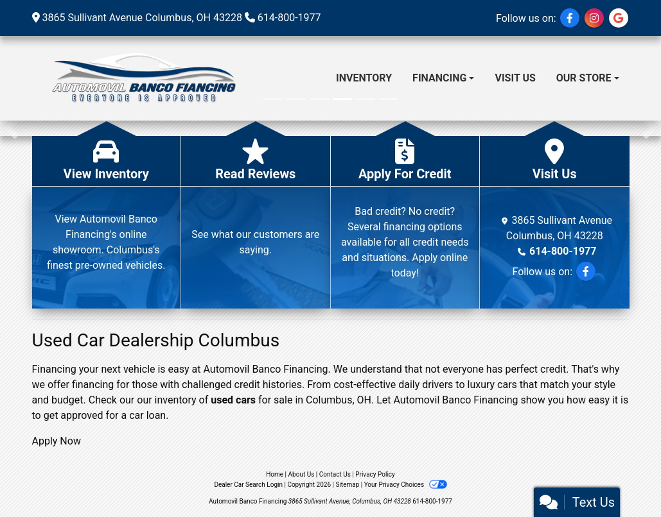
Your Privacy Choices (405, 484)
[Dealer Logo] (142, 78)
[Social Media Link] (594, 18)
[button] (11, 128)
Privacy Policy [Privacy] (375, 474)
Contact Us (335, 474)
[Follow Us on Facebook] (569, 18)
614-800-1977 (289, 18)
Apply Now (56, 441)
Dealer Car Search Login (248, 484)
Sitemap (347, 484)
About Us (301, 474)
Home (274, 474)
